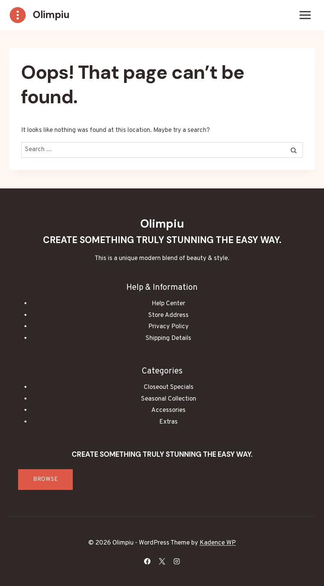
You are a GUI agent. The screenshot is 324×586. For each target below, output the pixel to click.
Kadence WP (218, 543)
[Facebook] (147, 561)
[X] (162, 561)
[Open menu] (305, 15)
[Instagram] (176, 561)
